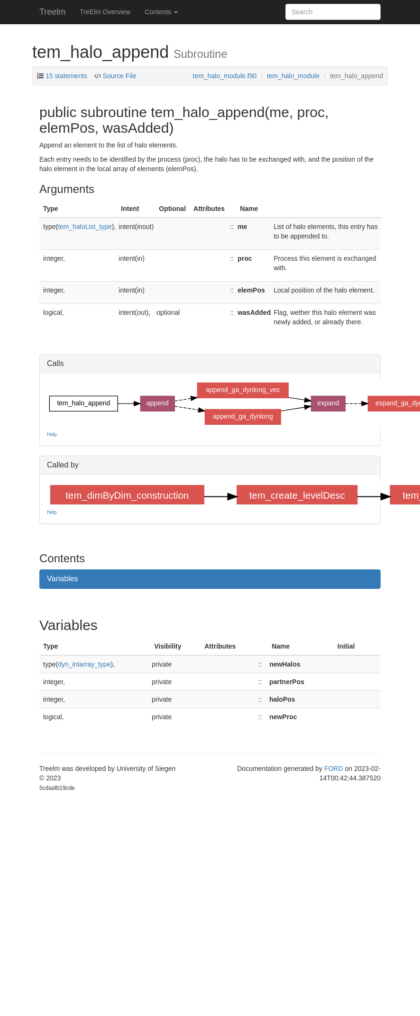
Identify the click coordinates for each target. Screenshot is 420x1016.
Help (52, 434)
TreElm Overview (105, 12)
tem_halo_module (293, 76)
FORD (333, 768)
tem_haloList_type (85, 226)
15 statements (66, 76)
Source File (119, 76)
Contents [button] (161, 12)
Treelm (52, 12)
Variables (62, 579)
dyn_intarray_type (84, 664)
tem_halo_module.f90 (225, 76)
